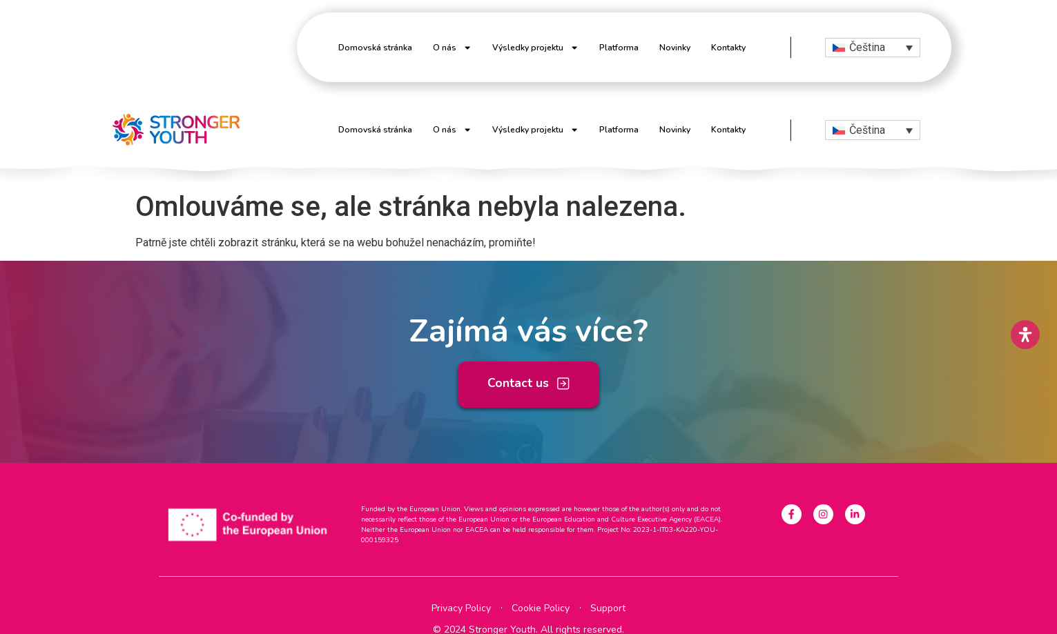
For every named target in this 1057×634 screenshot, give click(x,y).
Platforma (619, 47)
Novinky (674, 47)
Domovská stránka (375, 47)
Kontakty (728, 47)
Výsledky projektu (535, 48)
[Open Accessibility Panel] (1025, 334)
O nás (452, 48)
